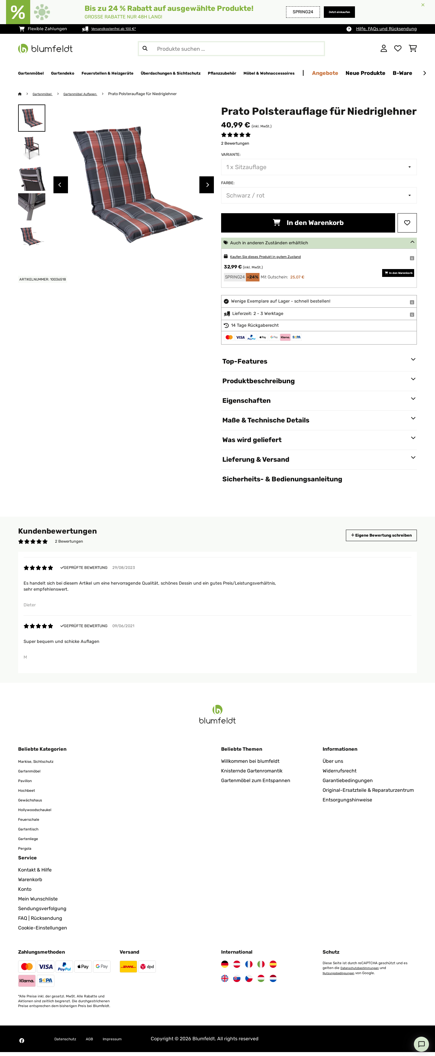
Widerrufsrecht (339, 775)
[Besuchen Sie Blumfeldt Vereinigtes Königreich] (224, 982)
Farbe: (227, 183)
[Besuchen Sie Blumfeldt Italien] (261, 968)
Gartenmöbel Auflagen (89, 94)
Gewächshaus (34, 804)
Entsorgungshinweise (347, 804)
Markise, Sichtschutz (41, 765)
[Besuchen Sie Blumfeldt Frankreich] (249, 968)
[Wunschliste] (397, 48)
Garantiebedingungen (348, 784)
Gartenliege (31, 842)
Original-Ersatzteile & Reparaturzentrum (368, 794)
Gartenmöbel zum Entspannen (255, 784)
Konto (24, 893)
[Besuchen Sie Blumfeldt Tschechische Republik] (249, 982)
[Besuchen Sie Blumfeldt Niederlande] (273, 982)
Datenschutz (68, 1042)
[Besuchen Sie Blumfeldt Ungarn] (261, 982)
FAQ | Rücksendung (40, 922)
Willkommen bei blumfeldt (250, 765)
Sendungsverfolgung (42, 912)
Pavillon (27, 784)
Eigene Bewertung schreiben (370, 535)
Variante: (230, 154)
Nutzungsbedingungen (342, 976)
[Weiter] (424, 73)
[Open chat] (421, 1044)
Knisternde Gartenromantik (251, 775)
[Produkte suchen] (231, 48)
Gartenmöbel (46, 94)
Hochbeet (29, 794)
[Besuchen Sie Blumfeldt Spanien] (273, 968)
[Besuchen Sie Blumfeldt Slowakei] (236, 982)
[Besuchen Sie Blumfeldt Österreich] (236, 968)
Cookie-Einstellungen (42, 932)
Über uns (333, 765)
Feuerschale (32, 823)
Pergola (26, 852)
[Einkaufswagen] (413, 48)
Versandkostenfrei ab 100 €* (120, 28)
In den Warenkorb (308, 223)
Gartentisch (31, 833)
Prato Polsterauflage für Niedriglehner (155, 94)
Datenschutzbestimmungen (363, 972)
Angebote (411, 73)
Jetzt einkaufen (332, 11)
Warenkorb (30, 883)
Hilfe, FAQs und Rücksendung (386, 28)
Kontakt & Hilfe (35, 874)
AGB (98, 1042)
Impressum (125, 1042)
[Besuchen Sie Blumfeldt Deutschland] (224, 968)
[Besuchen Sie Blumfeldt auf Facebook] (21, 1044)
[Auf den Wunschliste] (407, 223)
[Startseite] (26, 94)
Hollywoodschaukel (40, 813)
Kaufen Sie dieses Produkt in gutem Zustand (275, 256)
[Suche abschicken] (145, 48)
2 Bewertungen (235, 143)
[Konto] (384, 48)
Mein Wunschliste (38, 903)
